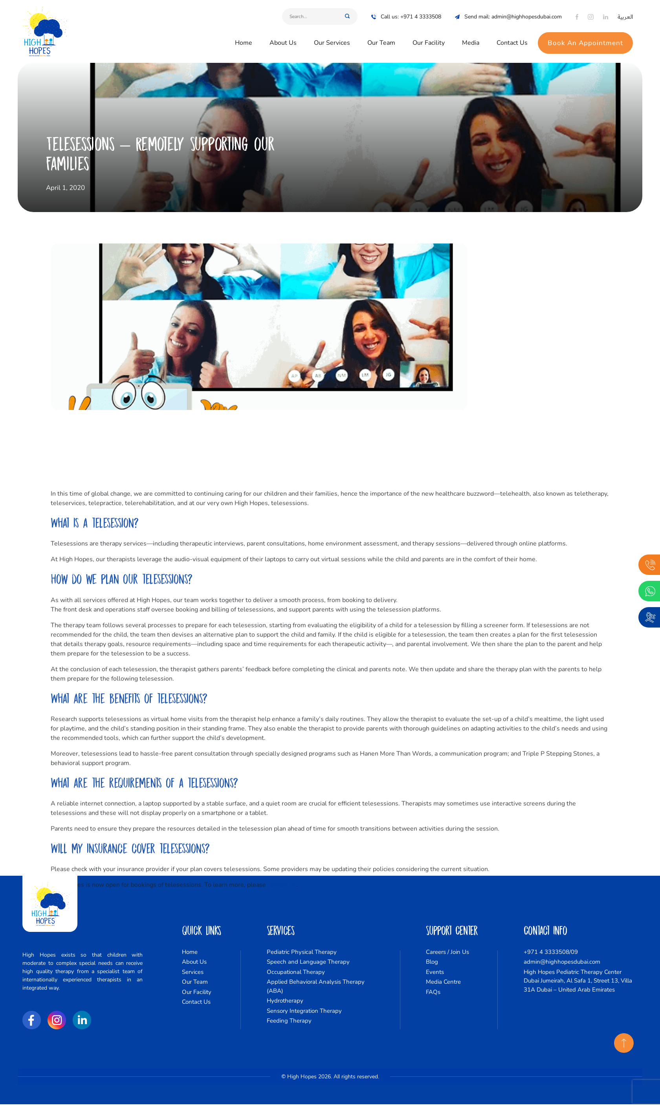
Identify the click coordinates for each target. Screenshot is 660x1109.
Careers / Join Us (447, 952)
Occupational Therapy (296, 972)
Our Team (381, 36)
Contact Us (512, 36)
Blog (432, 962)
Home (243, 36)
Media (470, 36)
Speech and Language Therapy (308, 962)
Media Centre (443, 982)
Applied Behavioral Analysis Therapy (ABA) (316, 986)
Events (435, 972)
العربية (625, 10)
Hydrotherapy (285, 1001)
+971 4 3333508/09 (551, 952)
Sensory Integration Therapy (304, 1011)
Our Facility (428, 36)
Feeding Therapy (289, 1021)
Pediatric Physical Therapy (302, 952)
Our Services (332, 36)
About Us (283, 36)
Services (193, 972)
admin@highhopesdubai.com (562, 962)
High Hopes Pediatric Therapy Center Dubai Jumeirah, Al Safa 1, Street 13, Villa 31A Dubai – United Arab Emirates (578, 981)
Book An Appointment (585, 35)
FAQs (433, 992)
